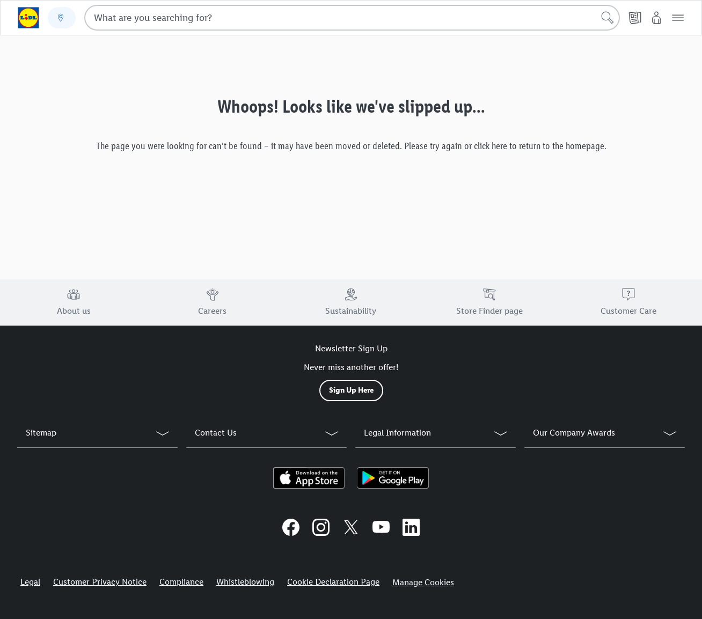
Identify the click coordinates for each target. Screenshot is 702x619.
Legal (30, 582)
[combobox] (352, 18)
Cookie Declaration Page (333, 582)
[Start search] (607, 17)
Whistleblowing (245, 582)
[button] (677, 17)
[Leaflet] (634, 17)
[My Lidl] (656, 17)
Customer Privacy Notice (100, 582)
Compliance (181, 582)
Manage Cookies (423, 582)
